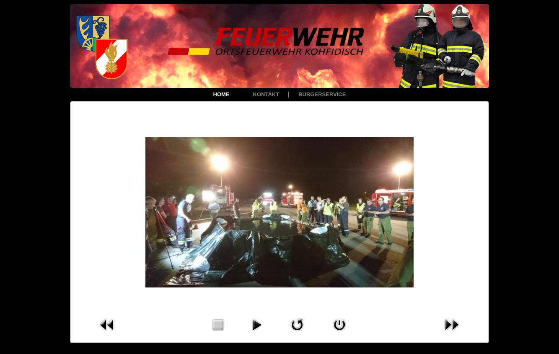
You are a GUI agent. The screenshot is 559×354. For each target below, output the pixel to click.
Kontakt (266, 94)
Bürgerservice (322, 94)
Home (221, 94)
